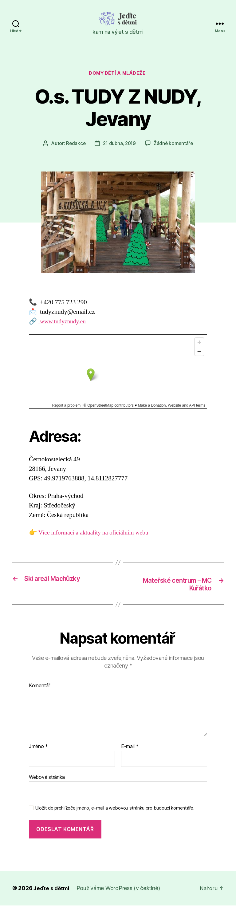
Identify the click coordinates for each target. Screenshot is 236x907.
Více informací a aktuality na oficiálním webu (97, 534)
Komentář (39, 687)
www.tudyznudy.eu (64, 322)
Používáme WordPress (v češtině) (119, 889)
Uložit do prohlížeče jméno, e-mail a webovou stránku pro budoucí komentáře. (115, 810)
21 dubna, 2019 (119, 144)
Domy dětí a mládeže (118, 74)
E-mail (130, 748)
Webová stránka (47, 778)
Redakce (74, 144)
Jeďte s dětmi (51, 889)
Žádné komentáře (175, 144)
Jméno (38, 748)
